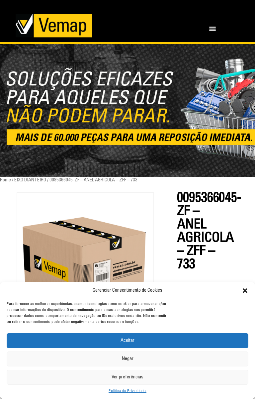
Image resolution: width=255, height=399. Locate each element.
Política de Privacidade (127, 391)
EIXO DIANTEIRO (30, 180)
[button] (245, 290)
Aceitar (127, 340)
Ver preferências (127, 377)
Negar (127, 358)
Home (5, 180)
